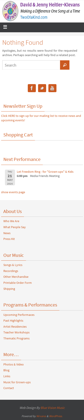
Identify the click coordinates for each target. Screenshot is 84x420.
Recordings (10, 271)
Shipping (9, 289)
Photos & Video (13, 364)
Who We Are (11, 221)
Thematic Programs (16, 338)
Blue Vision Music (53, 408)
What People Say (14, 227)
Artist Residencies (15, 327)
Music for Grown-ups (17, 382)
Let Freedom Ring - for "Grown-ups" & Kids (45, 172)
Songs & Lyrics (12, 265)
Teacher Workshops (16, 332)
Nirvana (41, 416)
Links (6, 376)
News (7, 233)
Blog (6, 370)
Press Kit (9, 239)
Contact (8, 388)
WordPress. (55, 416)
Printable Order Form (17, 283)
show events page (13, 192)
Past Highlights (13, 321)
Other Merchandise (15, 277)
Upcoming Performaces (18, 315)
